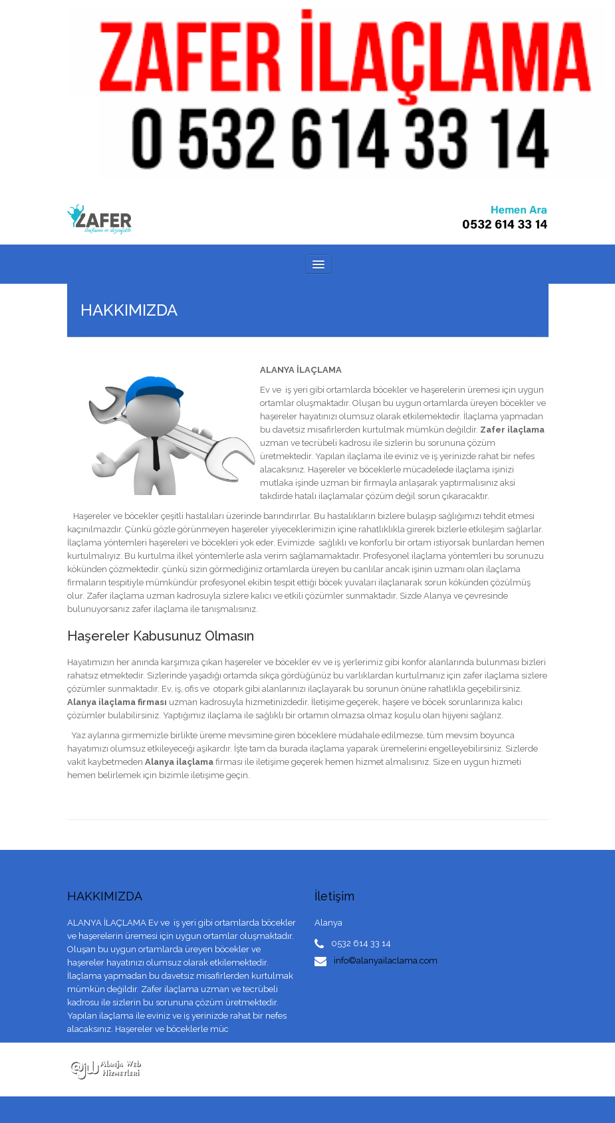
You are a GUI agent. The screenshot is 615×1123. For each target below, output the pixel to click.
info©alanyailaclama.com (385, 961)
